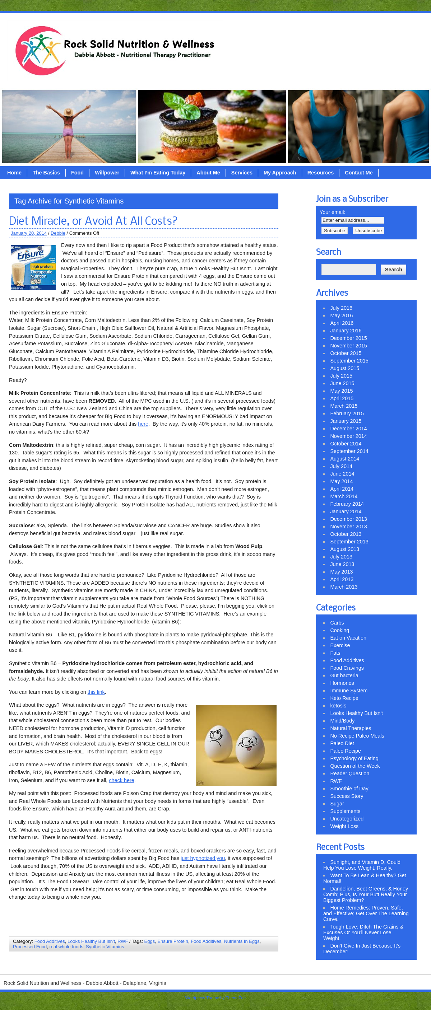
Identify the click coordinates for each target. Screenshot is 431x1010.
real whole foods (66, 946)
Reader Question (349, 773)
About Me (208, 173)
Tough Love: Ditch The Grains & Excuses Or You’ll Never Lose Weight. (363, 932)
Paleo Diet (342, 743)
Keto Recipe (344, 698)
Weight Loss (344, 826)
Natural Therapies (350, 728)
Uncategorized (346, 819)
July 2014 (341, 466)
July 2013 (341, 557)
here (143, 424)
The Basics (46, 173)
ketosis (338, 706)
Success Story (346, 796)
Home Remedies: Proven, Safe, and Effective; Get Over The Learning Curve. (366, 913)
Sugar (337, 803)
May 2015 (341, 391)
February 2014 (347, 504)
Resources (320, 173)
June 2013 (342, 564)
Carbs (337, 623)
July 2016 (341, 308)
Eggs (149, 941)
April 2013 (341, 579)
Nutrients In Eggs (241, 941)
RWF (122, 941)
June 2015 (342, 383)
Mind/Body (342, 721)
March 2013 (343, 587)
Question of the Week (355, 766)
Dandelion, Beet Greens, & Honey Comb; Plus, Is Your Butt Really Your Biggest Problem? (365, 894)
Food (77, 173)
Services (241, 173)
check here (121, 780)
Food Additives (49, 941)
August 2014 (344, 459)
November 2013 (348, 526)
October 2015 (345, 353)
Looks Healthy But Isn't (91, 941)
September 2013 (349, 541)
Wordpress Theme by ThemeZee (215, 998)
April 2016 (341, 323)
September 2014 (349, 451)
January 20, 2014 (29, 233)
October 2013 (345, 534)
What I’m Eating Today (157, 173)
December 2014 (348, 428)
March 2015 (343, 406)
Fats (335, 653)
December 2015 (348, 338)
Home (14, 173)
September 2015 (349, 361)
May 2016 (341, 315)
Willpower (107, 173)
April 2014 (341, 489)
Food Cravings (347, 668)
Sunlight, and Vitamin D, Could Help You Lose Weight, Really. (361, 865)
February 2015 (347, 413)
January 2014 (345, 511)
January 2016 (345, 330)
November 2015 (348, 346)
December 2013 (348, 519)
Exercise (340, 645)
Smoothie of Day (349, 788)
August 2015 (344, 368)
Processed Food (30, 946)
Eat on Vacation (348, 638)
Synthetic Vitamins (105, 946)
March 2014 (343, 496)
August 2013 (344, 549)
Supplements (345, 811)
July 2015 (341, 376)
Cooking (339, 630)
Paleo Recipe (345, 751)
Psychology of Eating (354, 758)
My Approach (280, 173)
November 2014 (348, 436)
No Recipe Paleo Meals (357, 736)
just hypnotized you (203, 858)
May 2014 (341, 481)
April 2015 (341, 398)
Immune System (348, 690)
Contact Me (359, 173)
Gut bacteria (344, 675)
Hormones (342, 683)
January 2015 (345, 421)
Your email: (332, 212)
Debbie (58, 233)
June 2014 (342, 474)
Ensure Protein (172, 941)
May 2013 (341, 572)
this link (96, 692)
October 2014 (345, 443)
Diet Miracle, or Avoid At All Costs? (93, 222)
